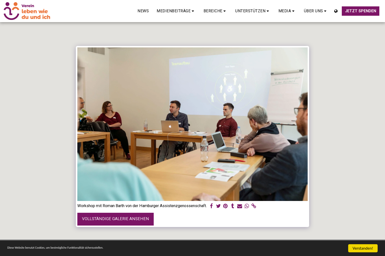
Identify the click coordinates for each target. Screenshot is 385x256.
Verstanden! (363, 248)
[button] (176, 11)
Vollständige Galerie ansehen (115, 218)
